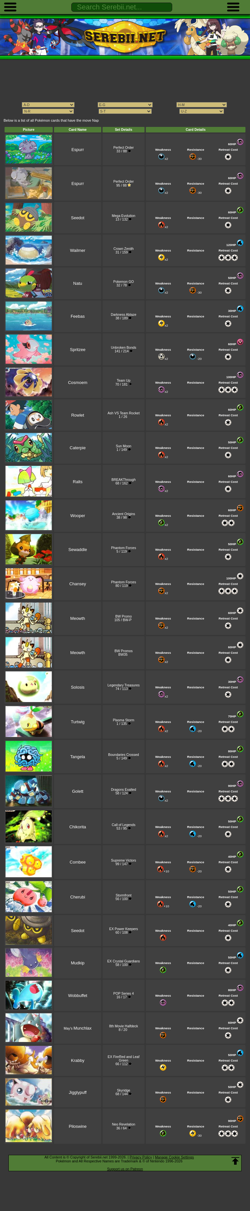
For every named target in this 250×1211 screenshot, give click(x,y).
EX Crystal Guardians (123, 961)
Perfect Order (123, 147)
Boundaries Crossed (123, 755)
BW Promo (123, 616)
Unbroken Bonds (123, 347)
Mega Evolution (123, 216)
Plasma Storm (123, 720)
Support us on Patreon (125, 1169)
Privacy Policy (141, 1157)
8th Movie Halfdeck (123, 1026)
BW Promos (124, 651)
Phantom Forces (123, 548)
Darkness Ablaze (123, 314)
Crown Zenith (124, 249)
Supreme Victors (123, 860)
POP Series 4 (123, 993)
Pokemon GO (123, 282)
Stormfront (124, 895)
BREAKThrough (123, 480)
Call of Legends (123, 825)
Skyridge (123, 1090)
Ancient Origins (123, 514)
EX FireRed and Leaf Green (123, 1058)
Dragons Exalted (123, 789)
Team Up (124, 380)
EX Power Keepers (123, 929)
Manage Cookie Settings (174, 1157)
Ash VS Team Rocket (123, 413)
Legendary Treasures (123, 685)
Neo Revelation (123, 1124)
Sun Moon (124, 446)
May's (77, 1028)
